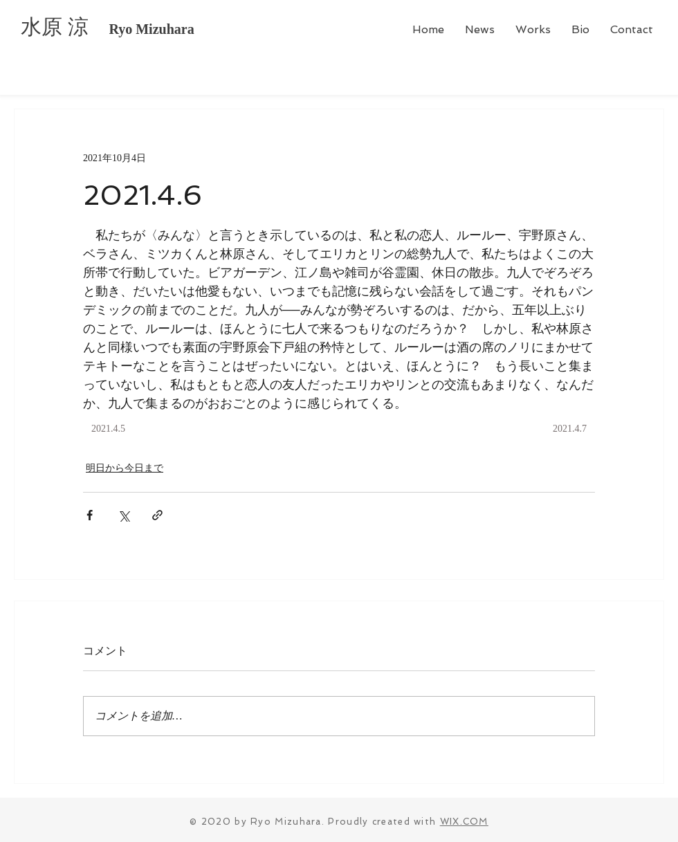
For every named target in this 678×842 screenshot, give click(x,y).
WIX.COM (464, 821)
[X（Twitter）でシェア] (123, 515)
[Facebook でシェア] (89, 515)
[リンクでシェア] (157, 515)
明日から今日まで (124, 468)
